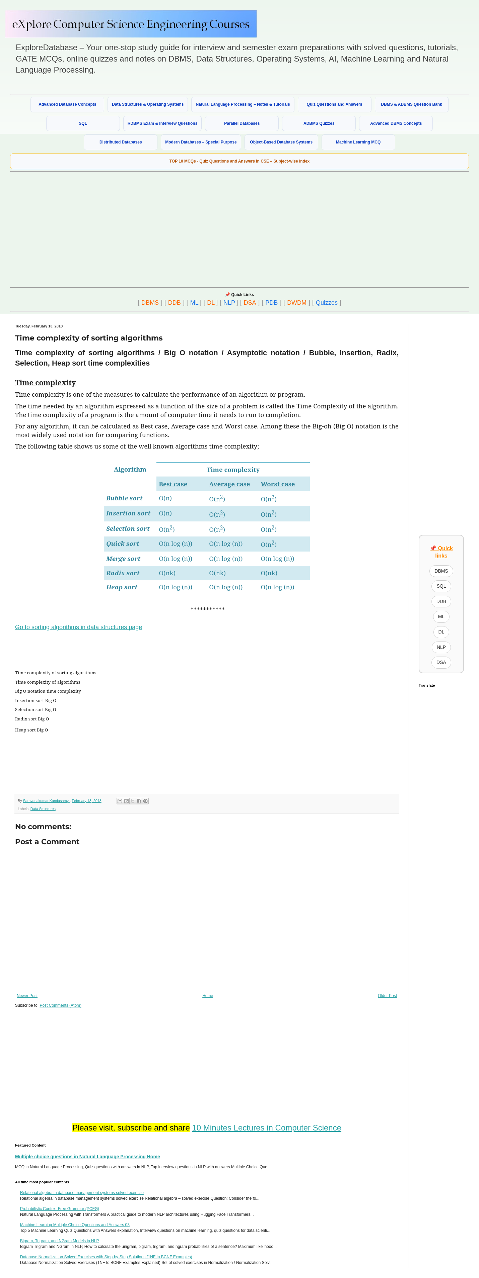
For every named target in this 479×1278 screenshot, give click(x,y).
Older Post (387, 995)
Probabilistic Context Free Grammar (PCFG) (59, 1208)
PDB (271, 302)
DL (211, 302)
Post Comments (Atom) (60, 1005)
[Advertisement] (158, 229)
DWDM (296, 302)
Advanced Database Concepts (67, 104)
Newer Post (27, 995)
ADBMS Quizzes (319, 123)
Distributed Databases (120, 142)
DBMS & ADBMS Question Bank (411, 104)
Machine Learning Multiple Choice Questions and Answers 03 (75, 1224)
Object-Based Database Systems (281, 142)
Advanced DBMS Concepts (396, 123)
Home (207, 995)
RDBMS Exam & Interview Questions (163, 123)
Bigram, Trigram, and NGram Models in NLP (59, 1241)
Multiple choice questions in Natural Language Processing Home (87, 1156)
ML (194, 302)
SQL (83, 123)
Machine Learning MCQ (358, 142)
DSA (250, 302)
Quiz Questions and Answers (334, 104)
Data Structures (43, 809)
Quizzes (327, 302)
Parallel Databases (242, 123)
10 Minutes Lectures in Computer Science (266, 1127)
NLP (229, 302)
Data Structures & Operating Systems (148, 104)
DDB (174, 302)
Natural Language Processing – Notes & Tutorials (243, 104)
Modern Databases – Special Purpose (200, 142)
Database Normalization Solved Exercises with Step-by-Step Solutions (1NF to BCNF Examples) (106, 1257)
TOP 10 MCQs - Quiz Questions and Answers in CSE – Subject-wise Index (239, 161)
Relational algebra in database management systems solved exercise (82, 1192)
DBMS (150, 302)
